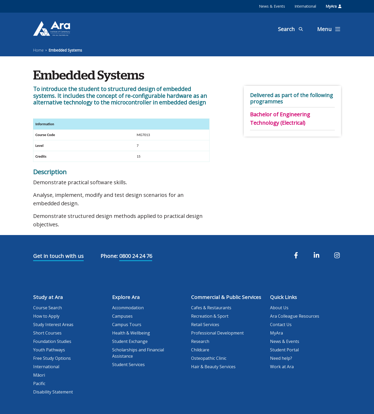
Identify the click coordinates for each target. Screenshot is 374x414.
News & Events (272, 6)
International (305, 6)
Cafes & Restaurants (211, 308)
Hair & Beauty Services (213, 367)
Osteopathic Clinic (208, 358)
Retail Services (205, 324)
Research (200, 341)
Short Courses (47, 333)
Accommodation (128, 308)
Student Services (128, 364)
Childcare (200, 350)
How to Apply (46, 316)
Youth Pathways (49, 350)
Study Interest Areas (53, 324)
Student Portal (284, 350)
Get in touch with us (58, 256)
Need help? (281, 358)
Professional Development (217, 333)
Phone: (109, 256)
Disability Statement (53, 392)
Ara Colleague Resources (294, 316)
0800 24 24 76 (135, 256)
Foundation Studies (52, 341)
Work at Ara (282, 367)
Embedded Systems (65, 50)
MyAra (333, 6)
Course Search (47, 308)
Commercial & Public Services (226, 297)
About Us (279, 308)
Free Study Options (52, 358)
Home (38, 50)
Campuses (122, 316)
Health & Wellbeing (131, 333)
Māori (39, 375)
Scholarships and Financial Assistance (138, 353)
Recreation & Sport (209, 316)
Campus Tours (126, 324)
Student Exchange (130, 341)
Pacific (39, 383)
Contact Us (281, 324)
